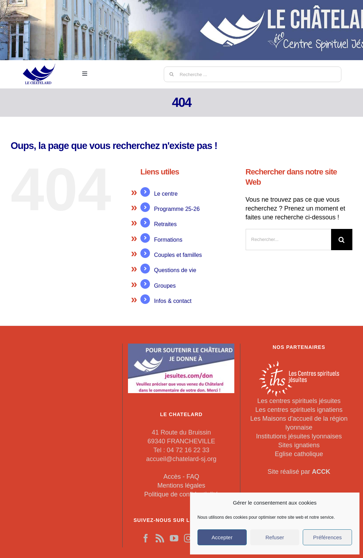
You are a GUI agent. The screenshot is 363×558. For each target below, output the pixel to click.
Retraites (165, 224)
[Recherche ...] (252, 74)
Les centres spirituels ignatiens (298, 409)
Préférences (327, 537)
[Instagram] (188, 538)
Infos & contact (172, 301)
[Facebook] (145, 538)
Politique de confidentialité (181, 494)
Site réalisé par (299, 471)
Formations (168, 240)
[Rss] (160, 538)
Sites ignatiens (299, 445)
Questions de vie (175, 270)
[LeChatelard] (39, 59)
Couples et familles (178, 255)
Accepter (222, 537)
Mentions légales (181, 485)
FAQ (192, 476)
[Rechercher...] (288, 239)
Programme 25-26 (177, 209)
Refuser (275, 537)
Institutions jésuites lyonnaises (299, 436)
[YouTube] (174, 538)
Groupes (164, 286)
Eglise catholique (299, 454)
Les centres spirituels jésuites (299, 400)
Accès (172, 476)
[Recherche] (171, 74)
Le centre (166, 194)
